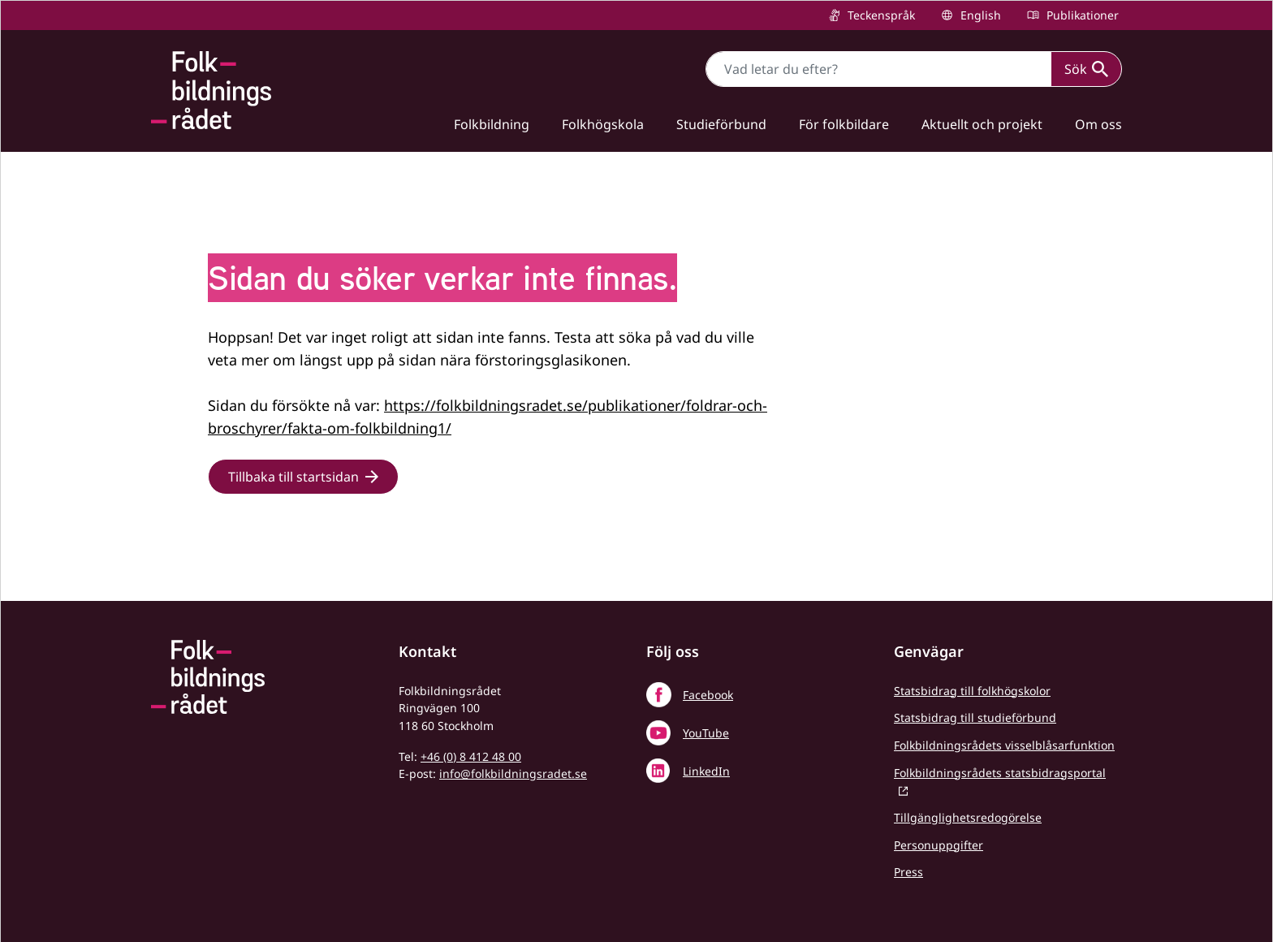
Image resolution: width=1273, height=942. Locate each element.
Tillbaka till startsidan (293, 477)
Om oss (1098, 124)
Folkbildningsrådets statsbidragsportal (1000, 772)
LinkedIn (706, 771)
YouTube (706, 733)
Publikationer (1081, 15)
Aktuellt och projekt (981, 124)
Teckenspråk (879, 15)
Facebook (708, 694)
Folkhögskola (603, 124)
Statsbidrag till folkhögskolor (972, 690)
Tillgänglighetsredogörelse (968, 817)
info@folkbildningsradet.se (513, 773)
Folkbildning (491, 124)
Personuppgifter (938, 845)
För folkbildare (844, 124)
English (979, 15)
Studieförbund (721, 124)
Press (908, 871)
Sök (1086, 69)
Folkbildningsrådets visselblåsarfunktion (1004, 745)
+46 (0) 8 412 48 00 (471, 756)
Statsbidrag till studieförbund (975, 717)
